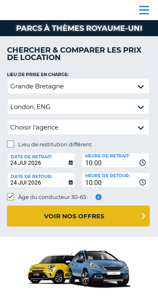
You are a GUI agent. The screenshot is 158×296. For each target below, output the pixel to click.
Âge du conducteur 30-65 (52, 197)
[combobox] (115, 160)
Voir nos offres (74, 216)
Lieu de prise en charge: (38, 74)
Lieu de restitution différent (55, 144)
